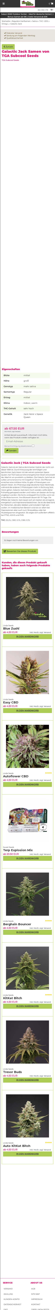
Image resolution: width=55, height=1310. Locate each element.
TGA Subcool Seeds (10, 60)
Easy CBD (10, 702)
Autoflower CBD (15, 776)
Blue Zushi (11, 628)
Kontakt (35, 1304)
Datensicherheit (12, 1304)
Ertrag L (5, 24)
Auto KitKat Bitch (16, 1146)
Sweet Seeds (8, 847)
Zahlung (8, 1294)
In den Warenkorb (27, 1154)
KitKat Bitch (12, 998)
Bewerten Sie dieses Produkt (20, 551)
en (42, 10)
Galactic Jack (16, 24)
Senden (11, 450)
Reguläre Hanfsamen (21, 21)
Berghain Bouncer (17, 924)
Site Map (35, 1294)
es (39, 10)
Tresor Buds (12, 1072)
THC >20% (43, 21)
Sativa (35, 21)
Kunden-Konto (12, 1299)
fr (46, 10)
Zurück (8, 46)
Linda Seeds (8, 1143)
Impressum (36, 1299)
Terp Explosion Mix (18, 850)
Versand (8, 1289)
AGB (33, 1289)
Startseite (6, 21)
